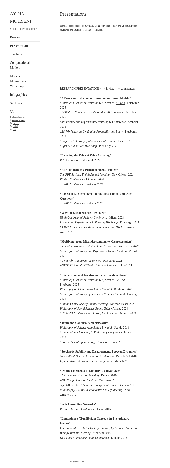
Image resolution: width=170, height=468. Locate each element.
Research (16, 37)
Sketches (16, 103)
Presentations (19, 46)
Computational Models (20, 65)
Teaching (16, 54)
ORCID (16, 123)
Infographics (18, 94)
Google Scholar (18, 120)
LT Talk (120, 102)
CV (12, 111)
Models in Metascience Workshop (18, 81)
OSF (14, 129)
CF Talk (120, 280)
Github (15, 126)
